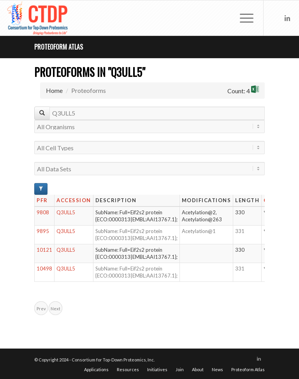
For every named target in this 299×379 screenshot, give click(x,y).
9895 (43, 231)
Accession (73, 200)
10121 (44, 250)
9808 (43, 212)
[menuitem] (242, 18)
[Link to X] (275, 18)
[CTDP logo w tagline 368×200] (38, 18)
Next (55, 308)
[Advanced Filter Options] (40, 189)
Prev (41, 308)
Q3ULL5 (65, 212)
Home (54, 90)
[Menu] (242, 18)
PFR (42, 200)
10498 (44, 268)
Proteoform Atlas (58, 47)
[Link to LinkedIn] (287, 18)
